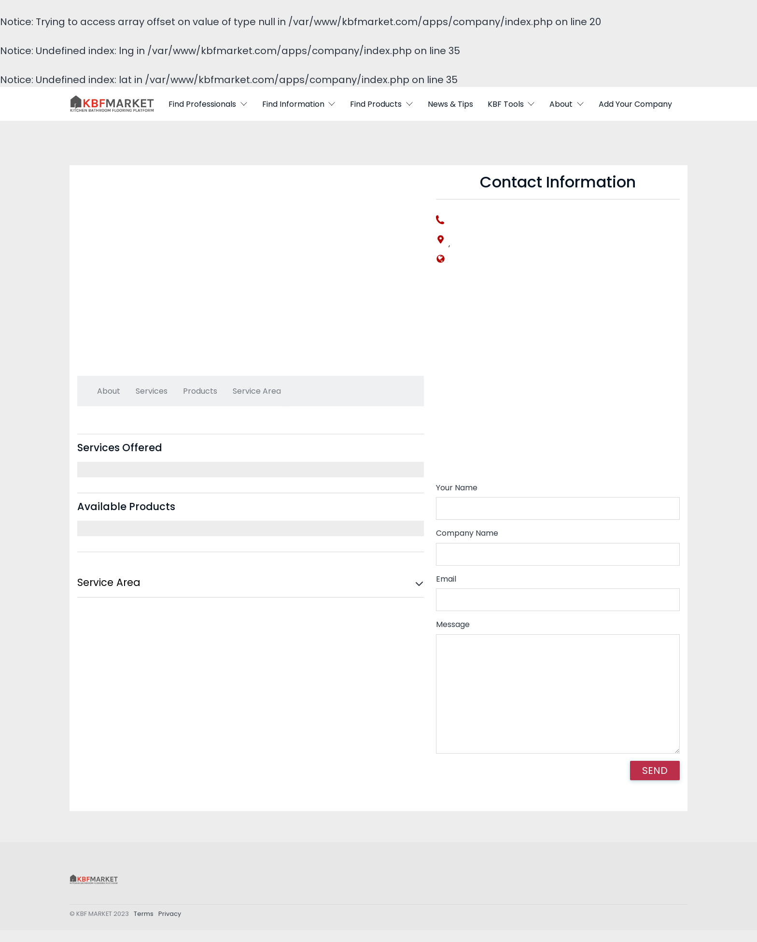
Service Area (257, 391)
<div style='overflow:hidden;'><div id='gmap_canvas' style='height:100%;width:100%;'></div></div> (558, 380)
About (566, 104)
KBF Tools (511, 104)
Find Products (381, 104)
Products (200, 391)
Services (152, 391)
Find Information (299, 104)
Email (446, 579)
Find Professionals (208, 104)
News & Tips (450, 104)
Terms (144, 916)
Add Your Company (635, 104)
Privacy (169, 916)
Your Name (456, 487)
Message (453, 624)
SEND (655, 770)
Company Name (467, 533)
